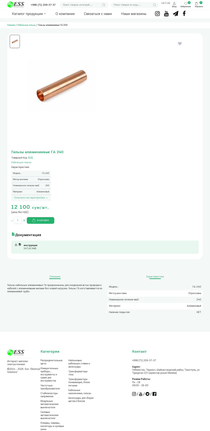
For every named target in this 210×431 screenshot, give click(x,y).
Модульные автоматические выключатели (49, 404)
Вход (174, 7)
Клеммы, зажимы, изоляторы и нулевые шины (52, 426)
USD (168, 3)
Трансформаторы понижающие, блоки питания (79, 382)
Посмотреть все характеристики (31, 198)
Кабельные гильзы (26, 25)
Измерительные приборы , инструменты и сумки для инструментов (49, 374)
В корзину (40, 220)
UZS (163, 3)
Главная (11, 25)
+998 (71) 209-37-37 (43, 5)
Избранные (186, 7)
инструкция (30, 245)
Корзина (199, 7)
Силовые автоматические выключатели (49, 415)
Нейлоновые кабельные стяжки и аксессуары (79, 363)
